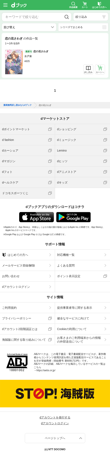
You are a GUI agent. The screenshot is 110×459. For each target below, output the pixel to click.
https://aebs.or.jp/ (45, 370)
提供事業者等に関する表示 (74, 307)
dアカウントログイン (16, 286)
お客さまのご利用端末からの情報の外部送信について (79, 339)
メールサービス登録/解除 (18, 265)
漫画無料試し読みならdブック (17, 105)
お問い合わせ (11, 276)
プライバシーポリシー (16, 318)
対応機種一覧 (66, 254)
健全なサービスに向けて (73, 318)
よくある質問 (66, 265)
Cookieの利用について (72, 329)
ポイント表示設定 (68, 276)
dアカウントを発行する (55, 417)
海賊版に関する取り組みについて (24, 339)
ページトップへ (55, 438)
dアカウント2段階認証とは (20, 329)
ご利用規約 (9, 307)
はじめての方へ (15, 255)
